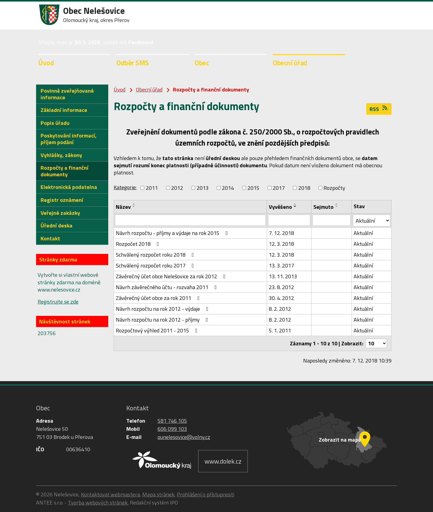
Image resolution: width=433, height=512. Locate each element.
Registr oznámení (62, 200)
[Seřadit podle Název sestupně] (134, 206)
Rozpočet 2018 (138, 244)
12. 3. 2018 (281, 244)
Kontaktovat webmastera (110, 494)
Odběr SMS (132, 62)
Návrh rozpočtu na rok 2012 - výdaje (163, 309)
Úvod (46, 62)
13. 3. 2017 (281, 265)
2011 (152, 188)
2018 (304, 188)
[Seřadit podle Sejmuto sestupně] (336, 206)
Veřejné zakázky (60, 213)
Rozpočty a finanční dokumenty (64, 171)
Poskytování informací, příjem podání (69, 138)
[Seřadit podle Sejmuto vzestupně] (336, 204)
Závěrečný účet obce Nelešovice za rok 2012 (172, 276)
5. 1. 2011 (280, 330)
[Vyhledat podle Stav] (371, 220)
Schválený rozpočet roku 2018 (156, 255)
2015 (253, 188)
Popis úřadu (55, 123)
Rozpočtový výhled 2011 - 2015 (158, 330)
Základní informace (64, 110)
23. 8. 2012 (281, 287)
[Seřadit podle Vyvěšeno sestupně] (295, 206)
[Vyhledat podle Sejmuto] (331, 220)
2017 (279, 188)
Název (123, 207)
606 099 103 (172, 429)
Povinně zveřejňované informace (67, 94)
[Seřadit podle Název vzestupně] (134, 204)
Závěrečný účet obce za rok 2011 (159, 298)
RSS (379, 109)
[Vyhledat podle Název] (190, 220)
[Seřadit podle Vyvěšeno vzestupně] (295, 204)
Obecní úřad (290, 62)
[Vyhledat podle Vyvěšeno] (289, 220)
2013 (203, 188)
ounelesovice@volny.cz (184, 437)
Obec (202, 62)
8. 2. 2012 (280, 309)
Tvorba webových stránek (97, 502)
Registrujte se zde (58, 302)
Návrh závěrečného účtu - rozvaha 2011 (167, 287)
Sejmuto (323, 207)
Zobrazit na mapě (340, 440)
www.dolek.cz (222, 461)
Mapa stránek (158, 494)
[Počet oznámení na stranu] (376, 343)
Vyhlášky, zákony (61, 155)
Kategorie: (125, 187)
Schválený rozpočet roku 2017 (156, 265)
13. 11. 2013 (283, 276)
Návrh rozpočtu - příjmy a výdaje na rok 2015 (173, 233)
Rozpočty (334, 188)
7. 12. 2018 (281, 233)
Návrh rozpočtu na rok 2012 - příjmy (163, 320)
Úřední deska (56, 225)
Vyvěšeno (280, 207)
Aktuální (363, 233)
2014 (228, 188)
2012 (177, 188)
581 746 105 (172, 421)
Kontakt (50, 238)
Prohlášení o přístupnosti (205, 494)
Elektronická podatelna (69, 187)
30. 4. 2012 (281, 298)
